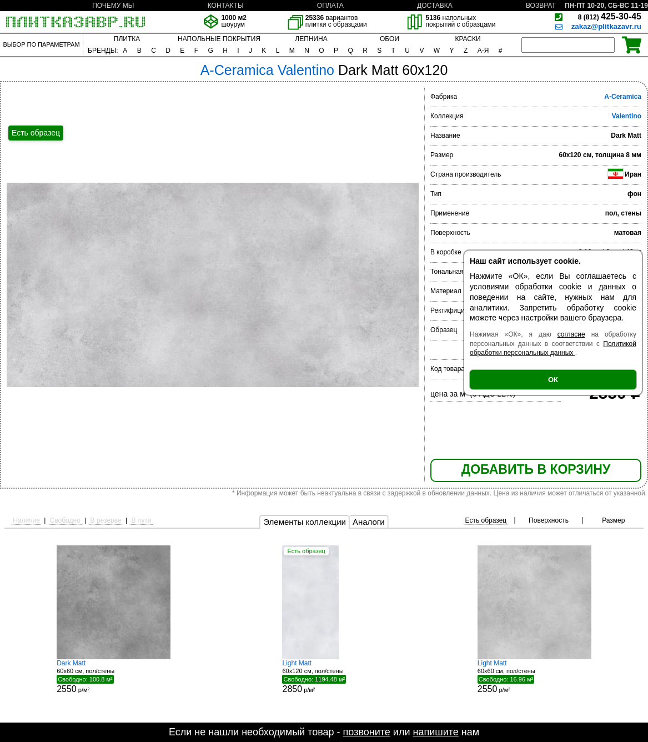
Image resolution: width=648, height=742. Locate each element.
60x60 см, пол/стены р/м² (113, 676)
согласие (571, 334)
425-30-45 (609, 16)
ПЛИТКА (127, 39)
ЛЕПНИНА (311, 39)
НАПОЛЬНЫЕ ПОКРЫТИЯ (219, 39)
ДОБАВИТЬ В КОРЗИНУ (535, 469)
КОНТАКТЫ (226, 5)
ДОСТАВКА (435, 5)
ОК (553, 379)
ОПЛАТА (330, 5)
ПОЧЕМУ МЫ (113, 5)
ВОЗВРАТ (541, 5)
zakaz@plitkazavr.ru (606, 26)
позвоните (366, 732)
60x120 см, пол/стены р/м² (323, 676)
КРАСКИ (467, 39)
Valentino (626, 116)
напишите (435, 732)
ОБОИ (389, 39)
